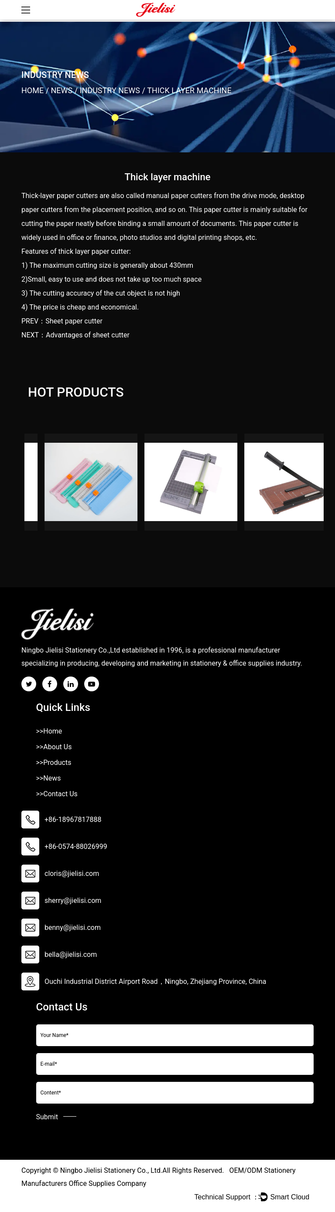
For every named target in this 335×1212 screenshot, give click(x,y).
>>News (48, 778)
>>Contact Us (57, 794)
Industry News (110, 90)
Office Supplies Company (107, 1183)
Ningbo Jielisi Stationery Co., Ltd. (111, 1170)
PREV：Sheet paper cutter (62, 321)
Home (32, 90)
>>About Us (54, 747)
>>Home (49, 731)
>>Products (54, 762)
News (62, 90)
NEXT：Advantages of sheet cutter (75, 335)
